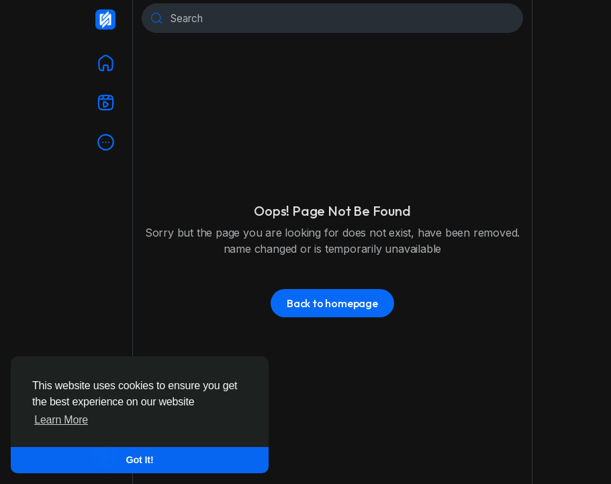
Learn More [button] (61, 420)
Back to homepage (332, 303)
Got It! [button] (140, 459)
